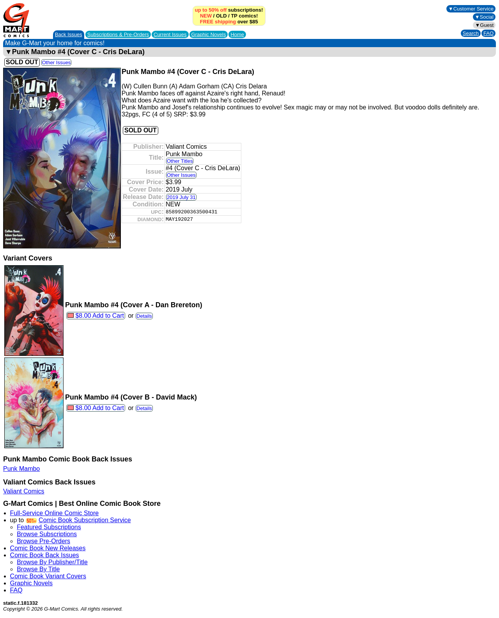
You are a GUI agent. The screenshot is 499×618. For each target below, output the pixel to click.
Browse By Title (38, 569)
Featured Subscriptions (49, 527)
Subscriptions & (118, 34)
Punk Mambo (21, 468)
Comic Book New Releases (48, 548)
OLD (221, 16)
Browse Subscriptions (47, 534)
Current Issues (170, 34)
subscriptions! (229, 10)
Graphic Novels (208, 34)
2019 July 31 (181, 197)
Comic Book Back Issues (44, 555)
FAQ (488, 33)
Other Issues (56, 62)
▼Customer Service (471, 9)
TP (234, 16)
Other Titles (180, 161)
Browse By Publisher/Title (52, 562)
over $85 (229, 22)
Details (144, 316)
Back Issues (68, 34)
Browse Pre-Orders (43, 541)
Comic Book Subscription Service (85, 520)
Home (237, 34)
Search (471, 33)
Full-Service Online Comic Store (54, 513)
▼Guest (484, 25)
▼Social (484, 17)
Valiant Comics (23, 491)
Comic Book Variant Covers (48, 576)
